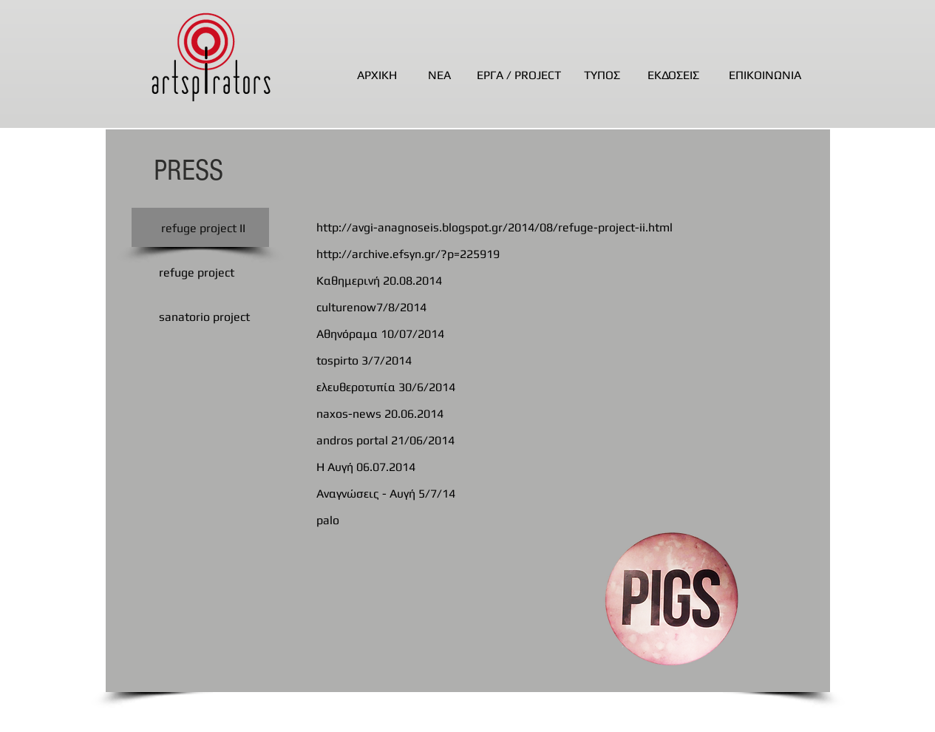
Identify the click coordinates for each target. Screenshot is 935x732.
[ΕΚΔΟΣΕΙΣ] (674, 75)
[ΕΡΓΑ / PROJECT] (519, 75)
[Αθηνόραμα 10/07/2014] (515, 334)
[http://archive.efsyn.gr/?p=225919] (515, 254)
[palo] (515, 520)
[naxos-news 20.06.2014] (515, 414)
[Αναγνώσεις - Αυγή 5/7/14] (515, 494)
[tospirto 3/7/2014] (515, 361)
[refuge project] (197, 273)
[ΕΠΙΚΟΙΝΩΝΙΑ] (765, 75)
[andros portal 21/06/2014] (515, 440)
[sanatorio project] (204, 317)
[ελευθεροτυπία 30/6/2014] (515, 387)
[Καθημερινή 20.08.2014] (515, 281)
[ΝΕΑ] (439, 75)
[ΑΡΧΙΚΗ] (377, 75)
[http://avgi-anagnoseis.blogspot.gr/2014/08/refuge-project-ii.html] (515, 227)
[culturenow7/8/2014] (515, 307)
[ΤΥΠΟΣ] (602, 75)
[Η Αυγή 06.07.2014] (515, 467)
